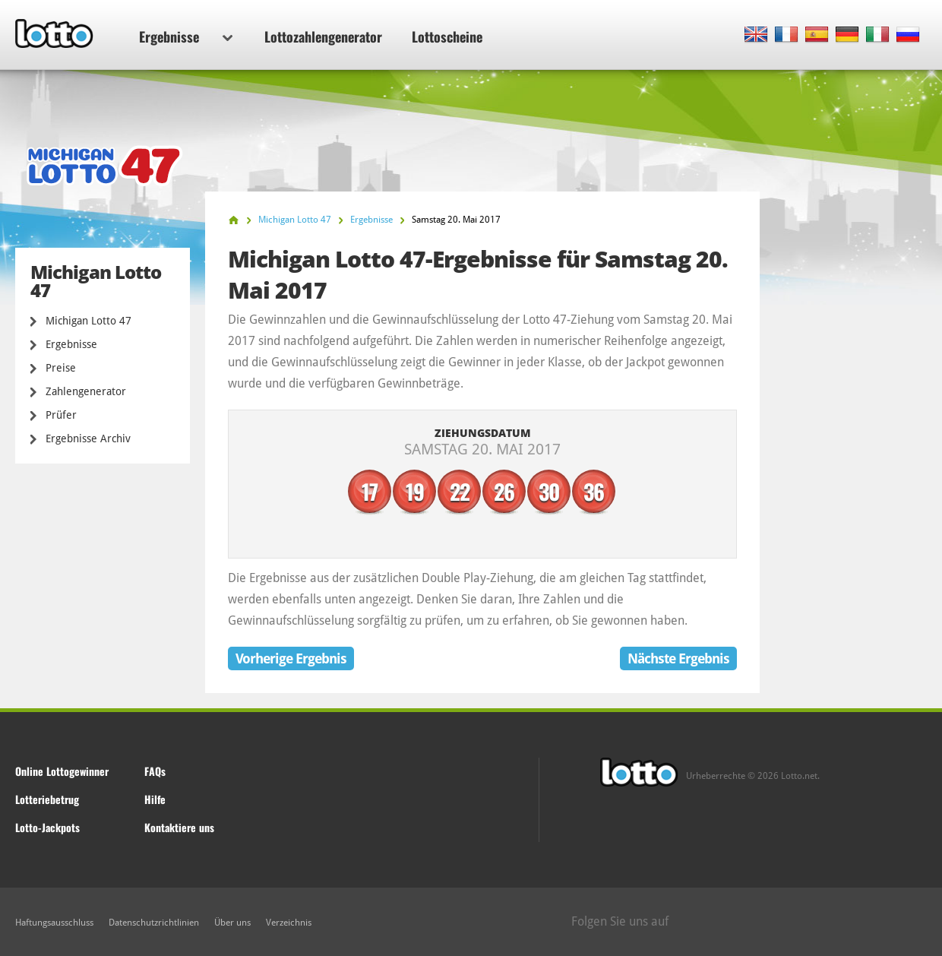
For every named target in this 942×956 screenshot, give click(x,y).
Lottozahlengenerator (323, 36)
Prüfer (61, 415)
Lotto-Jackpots (47, 827)
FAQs (155, 771)
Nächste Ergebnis (678, 658)
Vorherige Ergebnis (291, 658)
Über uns (232, 922)
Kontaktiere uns (179, 827)
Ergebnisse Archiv (88, 438)
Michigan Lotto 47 (88, 321)
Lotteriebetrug (47, 799)
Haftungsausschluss (54, 922)
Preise (61, 368)
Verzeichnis (288, 922)
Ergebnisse (185, 36)
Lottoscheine (447, 36)
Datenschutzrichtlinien (154, 922)
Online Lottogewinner (62, 771)
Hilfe (155, 799)
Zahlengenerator (86, 391)
